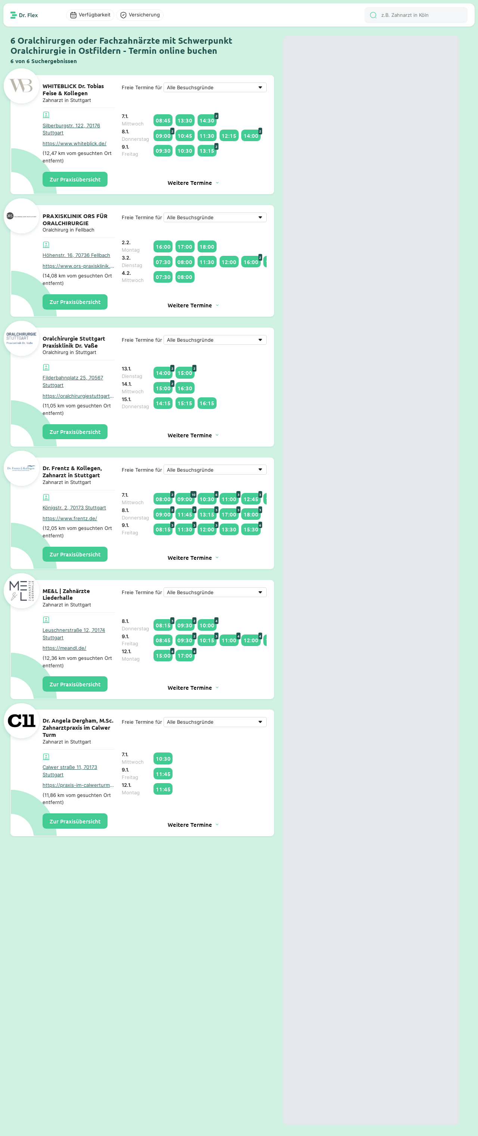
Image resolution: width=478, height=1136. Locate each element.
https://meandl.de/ (64, 648)
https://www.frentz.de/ (70, 518)
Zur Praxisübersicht (75, 179)
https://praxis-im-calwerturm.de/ (79, 785)
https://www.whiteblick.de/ (74, 143)
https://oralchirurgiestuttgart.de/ (79, 396)
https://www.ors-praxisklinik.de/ (79, 266)
